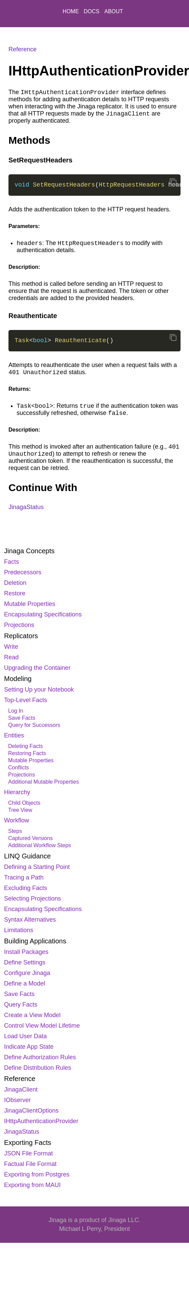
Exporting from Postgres (36, 1174)
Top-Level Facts (25, 700)
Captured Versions (30, 838)
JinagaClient (21, 1089)
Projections (19, 625)
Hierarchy (17, 792)
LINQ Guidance (27, 856)
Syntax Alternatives (30, 919)
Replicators (21, 636)
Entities (14, 735)
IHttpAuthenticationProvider (41, 1121)
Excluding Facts (25, 888)
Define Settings (24, 962)
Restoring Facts (27, 753)
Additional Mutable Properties (43, 782)
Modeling (17, 678)
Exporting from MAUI (32, 1185)
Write (11, 646)
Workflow (16, 820)
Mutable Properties (29, 603)
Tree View (20, 810)
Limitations (18, 930)
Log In (15, 711)
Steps (15, 831)
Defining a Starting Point (37, 867)
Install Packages (26, 951)
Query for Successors (34, 725)
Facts (11, 561)
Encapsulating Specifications (43, 614)
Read (11, 657)
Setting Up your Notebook (39, 689)
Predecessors (22, 572)
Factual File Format (30, 1164)
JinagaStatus (21, 1131)
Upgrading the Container (37, 667)
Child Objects (24, 803)
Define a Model (24, 983)
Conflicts (18, 767)
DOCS (92, 11)
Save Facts (21, 718)
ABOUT (113, 11)
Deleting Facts (25, 746)
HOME (71, 11)
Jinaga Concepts (29, 551)
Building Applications (35, 941)
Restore (14, 593)
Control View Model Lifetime (42, 1025)
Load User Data (25, 1036)
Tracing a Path (23, 877)
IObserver (17, 1100)
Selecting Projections (32, 898)
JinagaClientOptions (31, 1110)
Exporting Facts (27, 1142)
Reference (19, 1078)
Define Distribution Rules (37, 1067)
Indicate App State (29, 1046)
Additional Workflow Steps (39, 845)
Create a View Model (32, 1015)
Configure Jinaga (27, 973)
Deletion (15, 582)
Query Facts (20, 1004)
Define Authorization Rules (40, 1057)
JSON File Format (28, 1153)
